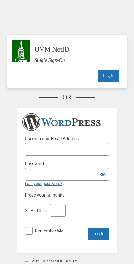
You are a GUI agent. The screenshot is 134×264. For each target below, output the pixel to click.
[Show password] (103, 174)
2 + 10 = (37, 210)
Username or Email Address (52, 138)
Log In (109, 75)
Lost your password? (43, 183)
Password (34, 163)
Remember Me (49, 230)
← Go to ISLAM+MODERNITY (51, 261)
